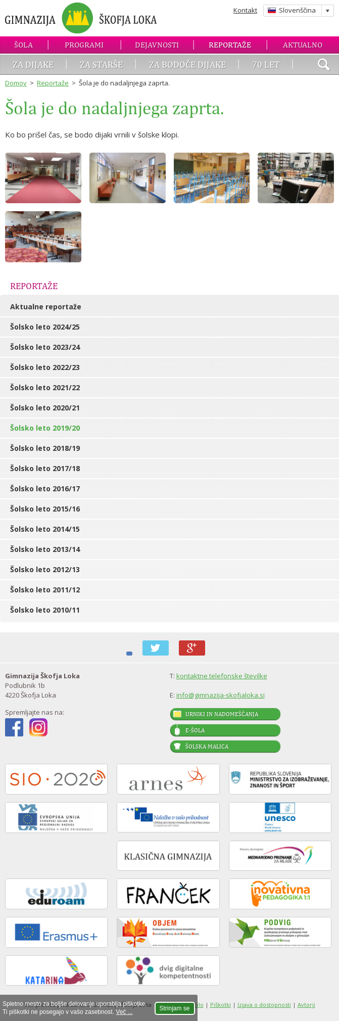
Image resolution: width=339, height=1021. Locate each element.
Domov (16, 82)
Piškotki (220, 1004)
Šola (23, 45)
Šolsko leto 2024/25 (45, 327)
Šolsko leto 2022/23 (45, 367)
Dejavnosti (157, 45)
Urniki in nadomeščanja (221, 714)
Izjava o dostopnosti (264, 1004)
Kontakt (245, 10)
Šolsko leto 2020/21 (45, 407)
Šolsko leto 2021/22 (45, 387)
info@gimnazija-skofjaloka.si (220, 695)
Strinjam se (175, 1008)
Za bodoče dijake (187, 64)
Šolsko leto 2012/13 (45, 569)
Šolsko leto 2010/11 (45, 610)
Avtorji (306, 1004)
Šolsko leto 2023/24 (45, 347)
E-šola (195, 730)
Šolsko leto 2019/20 (45, 428)
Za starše (101, 64)
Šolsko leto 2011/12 (45, 589)
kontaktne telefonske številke (221, 675)
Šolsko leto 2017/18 (45, 468)
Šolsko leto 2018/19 (45, 448)
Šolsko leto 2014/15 (45, 529)
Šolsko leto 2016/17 (45, 488)
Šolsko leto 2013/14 (45, 549)
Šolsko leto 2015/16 (45, 509)
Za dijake (33, 64)
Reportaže (230, 45)
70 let (266, 64)
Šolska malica (206, 746)
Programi (84, 45)
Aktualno (302, 45)
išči (324, 66)
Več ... (124, 1011)
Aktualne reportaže (45, 306)
